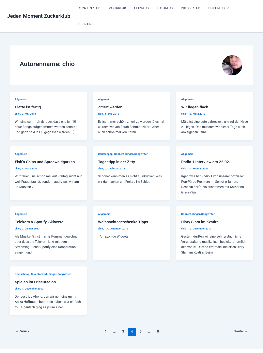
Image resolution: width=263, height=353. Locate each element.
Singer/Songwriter (137, 137)
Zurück (22, 315)
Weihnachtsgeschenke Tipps (124, 205)
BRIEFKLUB (221, 8)
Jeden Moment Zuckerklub (38, 8)
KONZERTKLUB (100, 8)
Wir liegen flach (195, 90)
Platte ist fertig (28, 90)
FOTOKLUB (171, 8)
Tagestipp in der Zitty (117, 145)
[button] (229, 8)
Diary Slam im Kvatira (200, 205)
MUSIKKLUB (126, 8)
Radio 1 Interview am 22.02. (206, 145)
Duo (34, 257)
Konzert (120, 137)
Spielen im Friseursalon (36, 265)
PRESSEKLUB (194, 8)
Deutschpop (105, 137)
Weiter (241, 315)
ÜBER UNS (245, 8)
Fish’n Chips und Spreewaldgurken (46, 145)
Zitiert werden (110, 90)
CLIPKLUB (148, 8)
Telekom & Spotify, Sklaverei (40, 205)
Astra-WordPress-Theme (176, 343)
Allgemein (21, 83)
